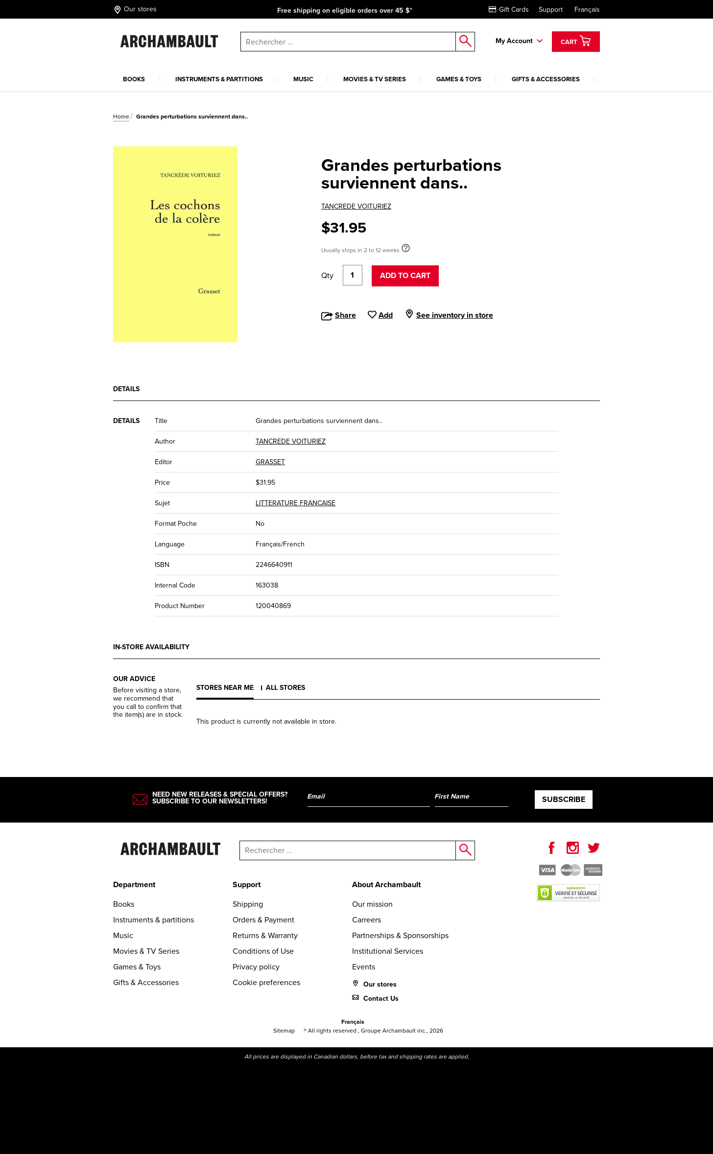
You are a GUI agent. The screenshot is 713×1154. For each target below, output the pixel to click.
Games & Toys (458, 79)
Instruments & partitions (219, 79)
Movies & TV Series (374, 79)
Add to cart (405, 275)
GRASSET (270, 462)
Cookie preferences (266, 982)
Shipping (248, 904)
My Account (514, 41)
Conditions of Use (263, 951)
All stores (285, 688)
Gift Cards (509, 9)
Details (126, 389)
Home (121, 116)
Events (363, 966)
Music (303, 79)
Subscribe (563, 799)
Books (134, 79)
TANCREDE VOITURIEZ (356, 206)
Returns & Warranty (265, 935)
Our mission (372, 904)
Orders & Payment (263, 919)
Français (587, 9)
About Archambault (386, 884)
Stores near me (225, 688)
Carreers (366, 919)
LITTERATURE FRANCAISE (295, 503)
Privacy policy (256, 966)
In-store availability (151, 647)
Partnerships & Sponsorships (400, 935)
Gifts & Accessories (546, 79)
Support (551, 9)
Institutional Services (387, 951)
